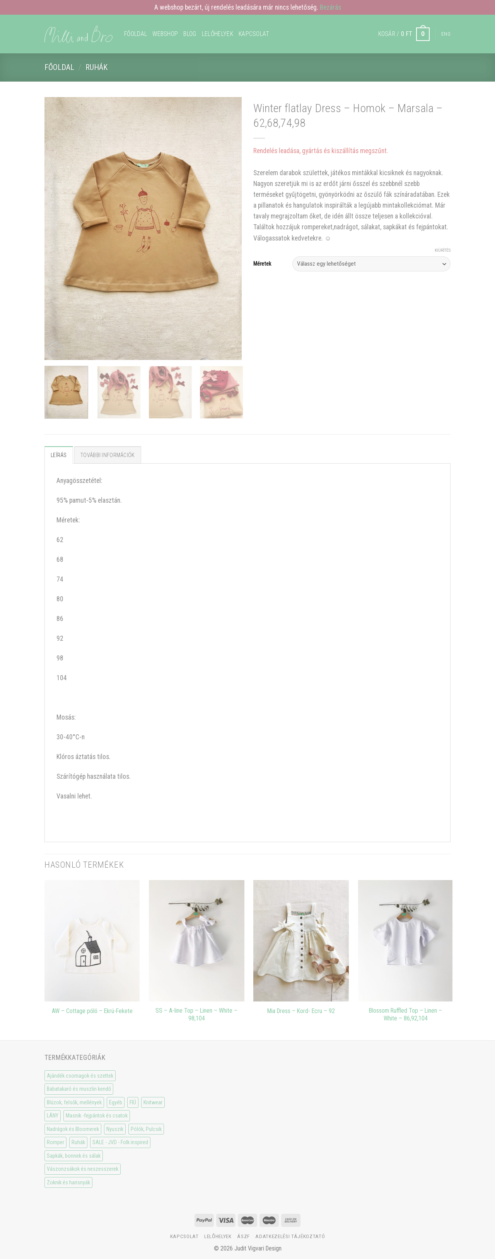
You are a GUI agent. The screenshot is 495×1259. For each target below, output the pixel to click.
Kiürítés (443, 250)
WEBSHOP (165, 34)
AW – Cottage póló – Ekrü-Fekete (92, 1011)
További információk (107, 455)
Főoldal (135, 34)
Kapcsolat (254, 34)
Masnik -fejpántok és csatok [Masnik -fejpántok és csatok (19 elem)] (97, 1115)
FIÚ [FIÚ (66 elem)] (133, 1102)
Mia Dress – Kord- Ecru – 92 (301, 1011)
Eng (446, 34)
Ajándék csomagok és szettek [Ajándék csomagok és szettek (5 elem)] (80, 1076)
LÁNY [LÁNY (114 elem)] (52, 1115)
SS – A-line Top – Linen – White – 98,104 (196, 1014)
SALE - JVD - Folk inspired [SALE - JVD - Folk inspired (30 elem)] (120, 1142)
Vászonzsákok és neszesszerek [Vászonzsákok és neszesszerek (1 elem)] (82, 1169)
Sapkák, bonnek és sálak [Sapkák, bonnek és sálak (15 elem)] (74, 1156)
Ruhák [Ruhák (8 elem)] (78, 1142)
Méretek (262, 264)
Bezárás (330, 7)
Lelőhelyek (217, 34)
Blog (189, 34)
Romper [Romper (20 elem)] (55, 1142)
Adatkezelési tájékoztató (290, 1236)
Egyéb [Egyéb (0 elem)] (115, 1102)
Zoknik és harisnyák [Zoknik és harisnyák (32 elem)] (68, 1182)
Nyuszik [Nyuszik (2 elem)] (114, 1129)
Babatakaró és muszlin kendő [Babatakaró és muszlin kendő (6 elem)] (79, 1089)
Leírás (59, 455)
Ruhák (96, 67)
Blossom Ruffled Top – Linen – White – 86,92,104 (405, 1014)
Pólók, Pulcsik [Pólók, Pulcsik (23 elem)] (146, 1129)
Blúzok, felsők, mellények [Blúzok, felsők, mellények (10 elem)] (74, 1102)
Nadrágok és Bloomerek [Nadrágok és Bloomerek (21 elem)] (73, 1129)
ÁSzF (243, 1236)
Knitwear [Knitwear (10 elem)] (152, 1102)
